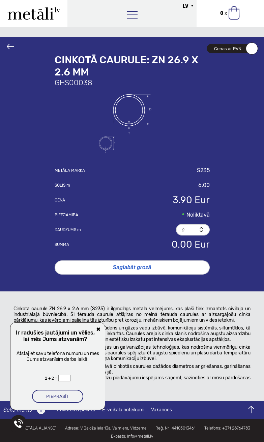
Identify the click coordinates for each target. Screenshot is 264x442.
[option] (132, 114)
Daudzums (68, 229)
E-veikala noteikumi (123, 410)
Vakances (161, 410)
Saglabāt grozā (132, 267)
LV (185, 6)
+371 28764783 (236, 428)
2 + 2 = (51, 378)
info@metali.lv (140, 436)
